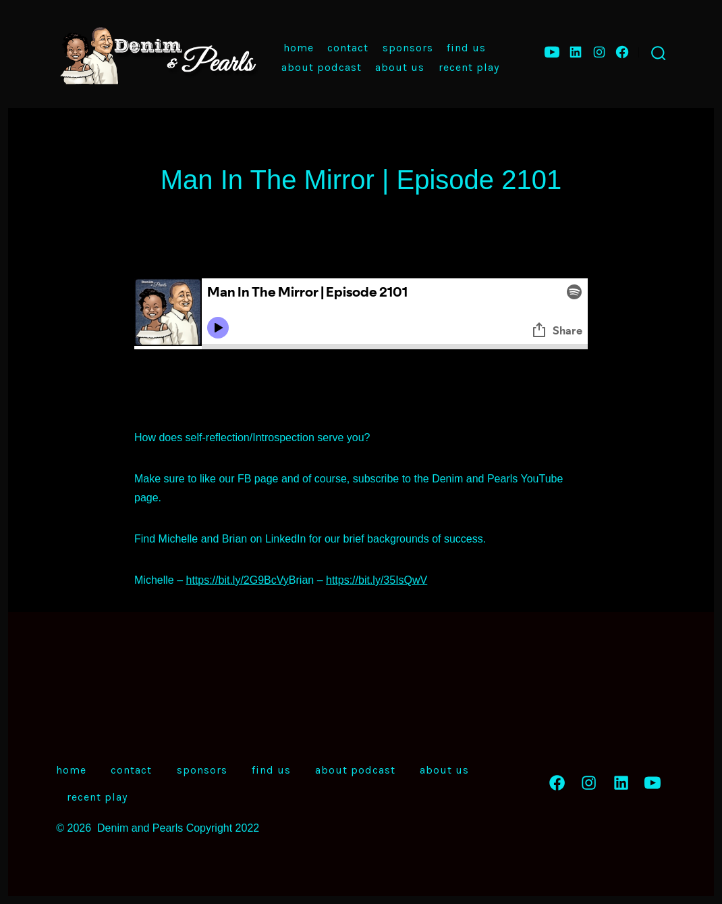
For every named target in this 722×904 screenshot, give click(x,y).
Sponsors (408, 47)
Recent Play (469, 67)
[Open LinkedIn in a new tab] (575, 52)
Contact (347, 47)
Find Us (466, 47)
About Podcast (321, 67)
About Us (399, 67)
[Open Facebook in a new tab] (622, 52)
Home (298, 47)
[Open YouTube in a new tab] (552, 52)
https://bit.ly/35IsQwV (376, 580)
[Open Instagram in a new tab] (599, 52)
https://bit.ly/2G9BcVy (237, 580)
